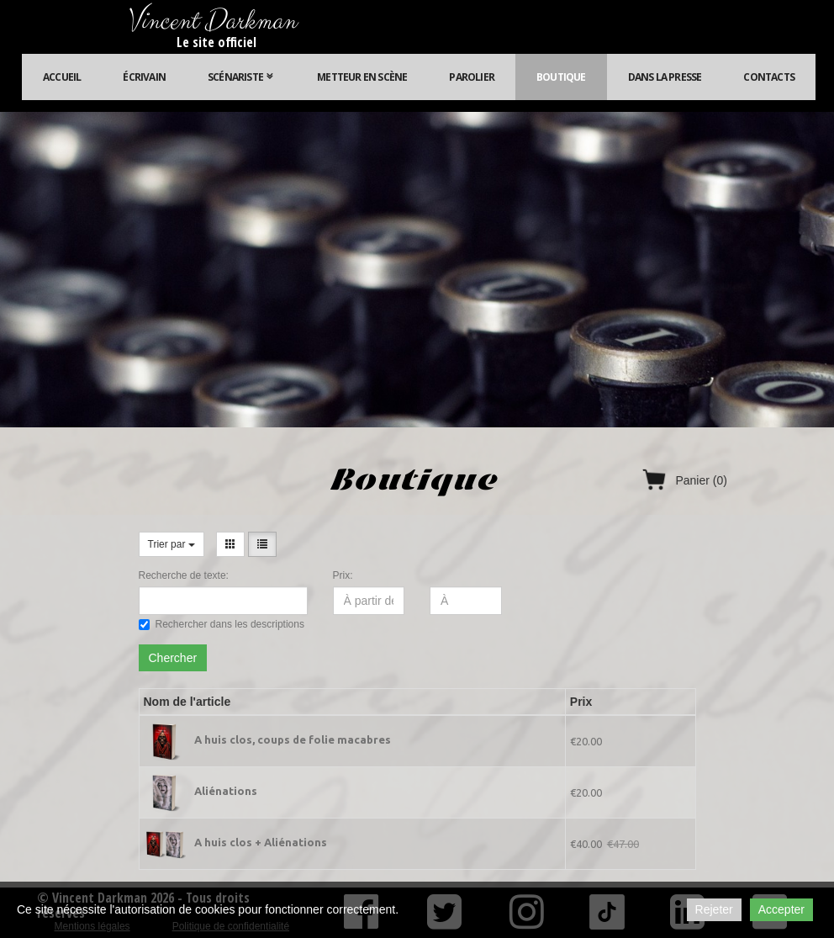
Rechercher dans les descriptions (221, 624)
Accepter (781, 909)
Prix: (343, 575)
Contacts (768, 77)
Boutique (561, 77)
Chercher (173, 658)
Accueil (62, 77)
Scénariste (241, 77)
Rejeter (714, 909)
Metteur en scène (362, 77)
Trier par (171, 544)
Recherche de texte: (184, 575)
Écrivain (144, 77)
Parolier (471, 77)
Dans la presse (665, 77)
